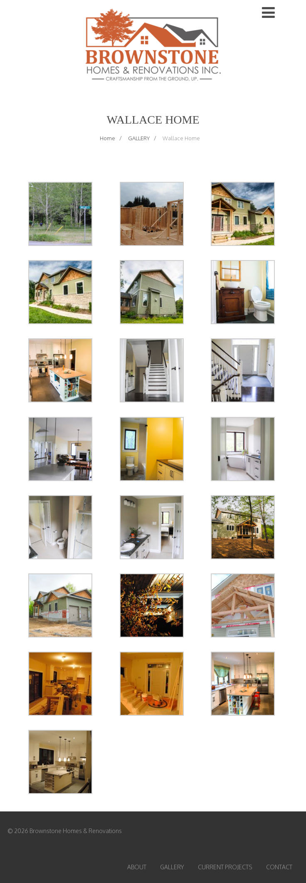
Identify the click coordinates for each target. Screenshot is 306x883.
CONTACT (279, 867)
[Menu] (268, 11)
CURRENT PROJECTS (225, 867)
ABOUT (136, 867)
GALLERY (172, 867)
